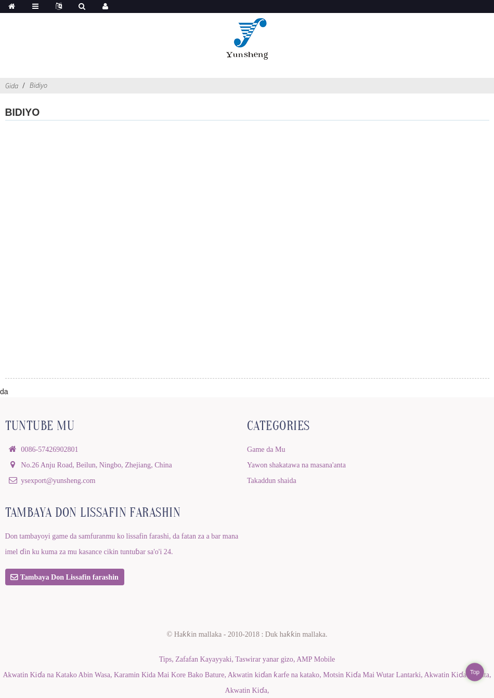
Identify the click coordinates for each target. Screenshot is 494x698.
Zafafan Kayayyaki (203, 659)
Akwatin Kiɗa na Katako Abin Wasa (56, 674)
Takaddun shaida (271, 480)
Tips (165, 659)
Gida (11, 85)
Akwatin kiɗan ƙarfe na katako (274, 674)
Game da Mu (266, 449)
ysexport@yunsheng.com (58, 480)
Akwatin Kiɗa (246, 690)
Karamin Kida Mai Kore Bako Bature (169, 674)
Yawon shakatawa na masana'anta (296, 465)
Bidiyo (38, 85)
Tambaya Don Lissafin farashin (69, 577)
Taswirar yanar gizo (264, 659)
